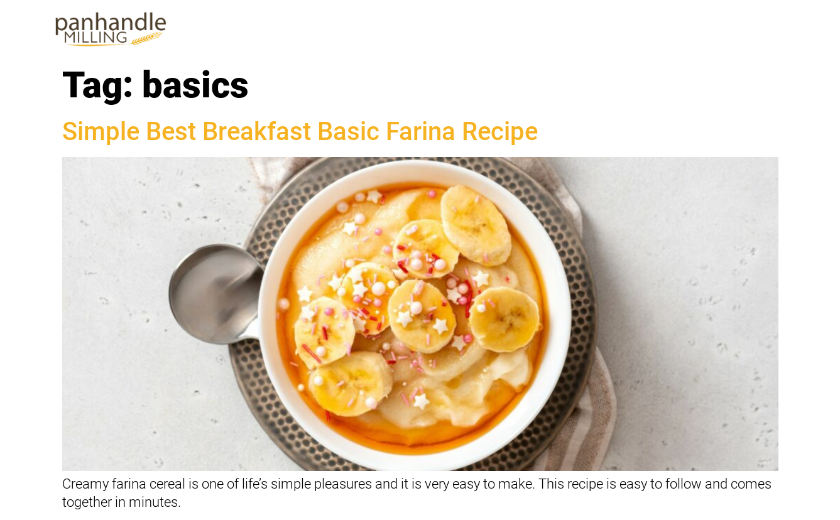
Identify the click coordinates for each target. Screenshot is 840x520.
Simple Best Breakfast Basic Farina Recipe (300, 131)
